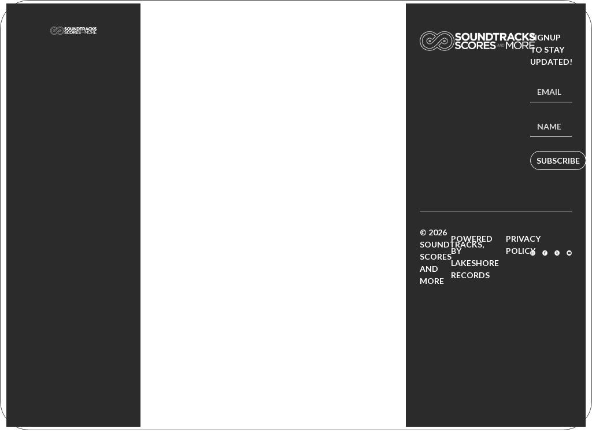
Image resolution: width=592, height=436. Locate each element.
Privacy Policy (523, 245)
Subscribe (558, 160)
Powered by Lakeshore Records (475, 257)
